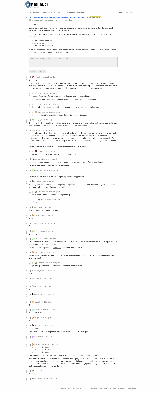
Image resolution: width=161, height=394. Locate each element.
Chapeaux (84, 388)
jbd (35, 286)
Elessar (37, 252)
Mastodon (132, 388)
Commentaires (47, 12)
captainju (37, 271)
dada (36, 302)
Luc (35, 318)
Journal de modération (69, 388)
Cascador (37, 77)
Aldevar (37, 294)
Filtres (121, 12)
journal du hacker (95, 17)
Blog (114, 388)
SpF (35, 239)
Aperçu (42, 71)
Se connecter (131, 12)
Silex (36, 278)
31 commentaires (66, 20)
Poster (32, 71)
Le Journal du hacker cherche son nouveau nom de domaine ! (57, 17)
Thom (40, 151)
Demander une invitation (74, 12)
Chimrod (37, 310)
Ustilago (37, 215)
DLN (36, 337)
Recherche (58, 12)
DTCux (36, 231)
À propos (107, 388)
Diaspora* (122, 388)
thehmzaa (41, 104)
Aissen (36, 170)
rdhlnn (40, 93)
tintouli (36, 181)
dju (35, 207)
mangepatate (39, 159)
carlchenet (43, 20)
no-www (83, 125)
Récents (36, 12)
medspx (37, 120)
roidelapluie (38, 379)
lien (54, 77)
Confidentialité (96, 388)
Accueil (28, 12)
